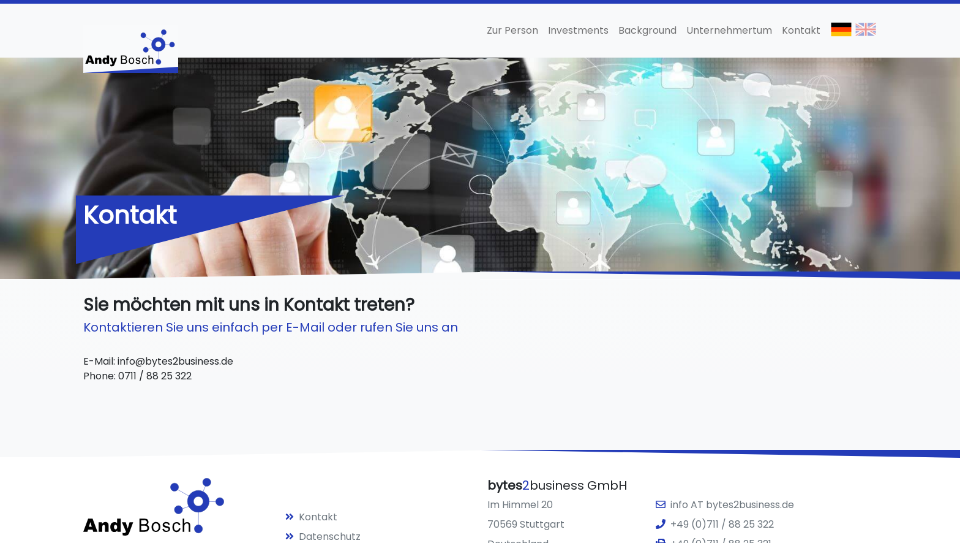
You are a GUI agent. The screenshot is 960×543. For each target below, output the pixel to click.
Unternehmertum (729, 30)
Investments (578, 30)
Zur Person (512, 30)
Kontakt (801, 30)
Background (647, 30)
